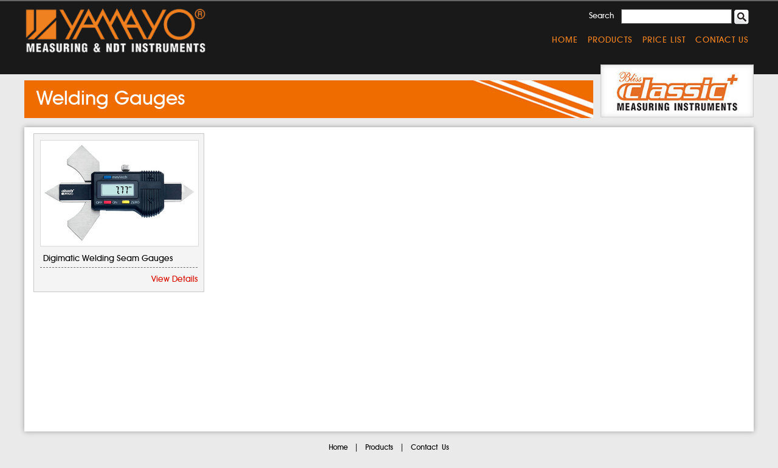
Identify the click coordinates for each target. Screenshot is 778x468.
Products (610, 40)
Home (565, 40)
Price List (664, 40)
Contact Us (722, 40)
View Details (174, 279)
